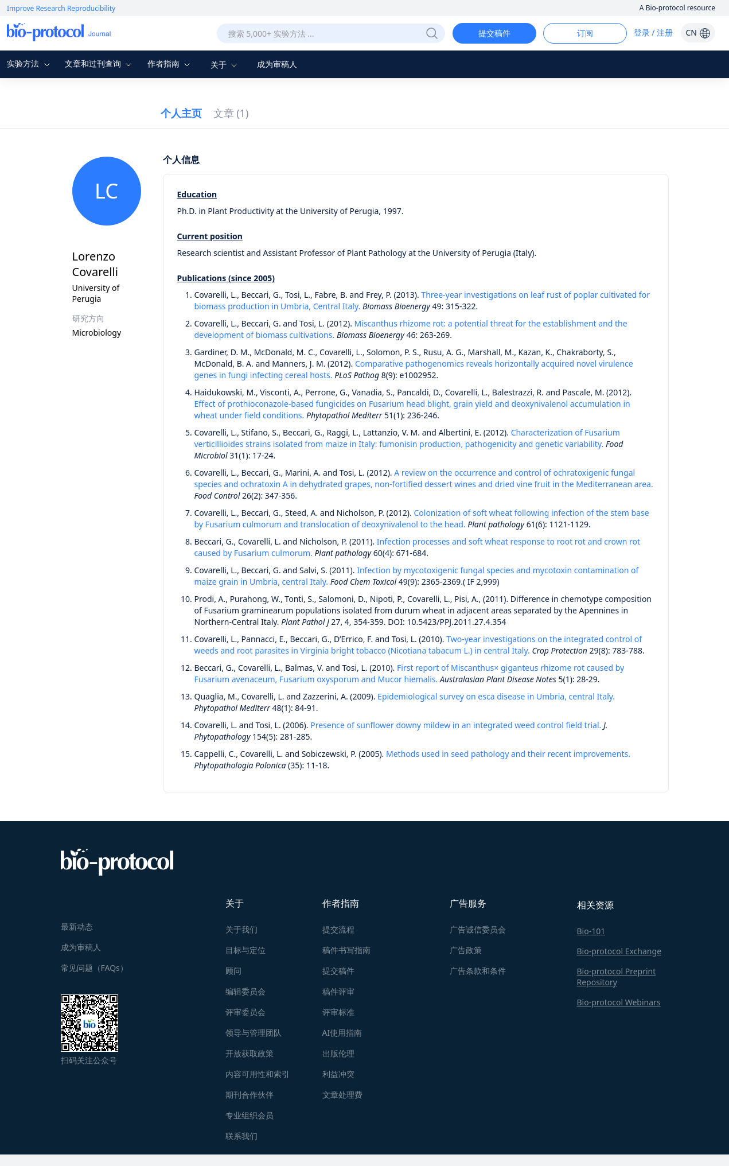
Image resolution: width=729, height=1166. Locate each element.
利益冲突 (338, 1073)
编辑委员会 (245, 991)
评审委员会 (245, 1011)
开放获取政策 (249, 1053)
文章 (231, 113)
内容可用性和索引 (257, 1073)
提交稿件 (494, 33)
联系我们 (241, 1135)
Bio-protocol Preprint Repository (616, 977)
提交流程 (338, 929)
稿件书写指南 (346, 950)
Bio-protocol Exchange (619, 951)
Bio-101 (591, 931)
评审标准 (338, 1011)
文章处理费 (342, 1094)
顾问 (233, 970)
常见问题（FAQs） (94, 967)
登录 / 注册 (653, 32)
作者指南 (170, 63)
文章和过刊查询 (100, 63)
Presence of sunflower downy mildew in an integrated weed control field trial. (455, 725)
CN (697, 32)
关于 (225, 64)
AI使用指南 (342, 1032)
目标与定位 (245, 950)
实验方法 (30, 63)
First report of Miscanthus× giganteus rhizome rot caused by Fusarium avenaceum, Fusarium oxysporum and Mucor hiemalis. (409, 673)
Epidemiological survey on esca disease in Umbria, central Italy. (496, 696)
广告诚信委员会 (478, 929)
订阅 (585, 33)
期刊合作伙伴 (249, 1094)
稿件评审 (338, 991)
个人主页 (181, 113)
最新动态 (77, 926)
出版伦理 (338, 1053)
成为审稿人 (277, 64)
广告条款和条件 (478, 970)
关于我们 (241, 929)
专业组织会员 (249, 1115)
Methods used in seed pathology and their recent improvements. (508, 753)
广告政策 (466, 950)
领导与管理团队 (253, 1032)
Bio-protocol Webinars (619, 1002)
